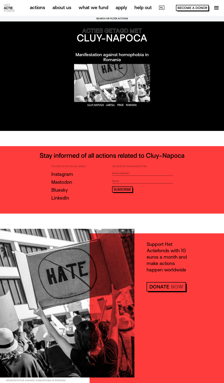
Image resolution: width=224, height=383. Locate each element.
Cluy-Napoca (95, 105)
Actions (37, 7)
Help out (143, 7)
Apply (121, 7)
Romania (131, 105)
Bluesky (59, 190)
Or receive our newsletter (129, 166)
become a (192, 8)
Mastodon (61, 182)
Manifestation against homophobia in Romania (112, 57)
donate (166, 287)
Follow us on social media (68, 166)
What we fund (93, 7)
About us (61, 7)
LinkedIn (60, 198)
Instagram (62, 174)
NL (161, 7)
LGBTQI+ (110, 105)
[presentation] (135, 201)
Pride (120, 105)
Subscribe (122, 189)
